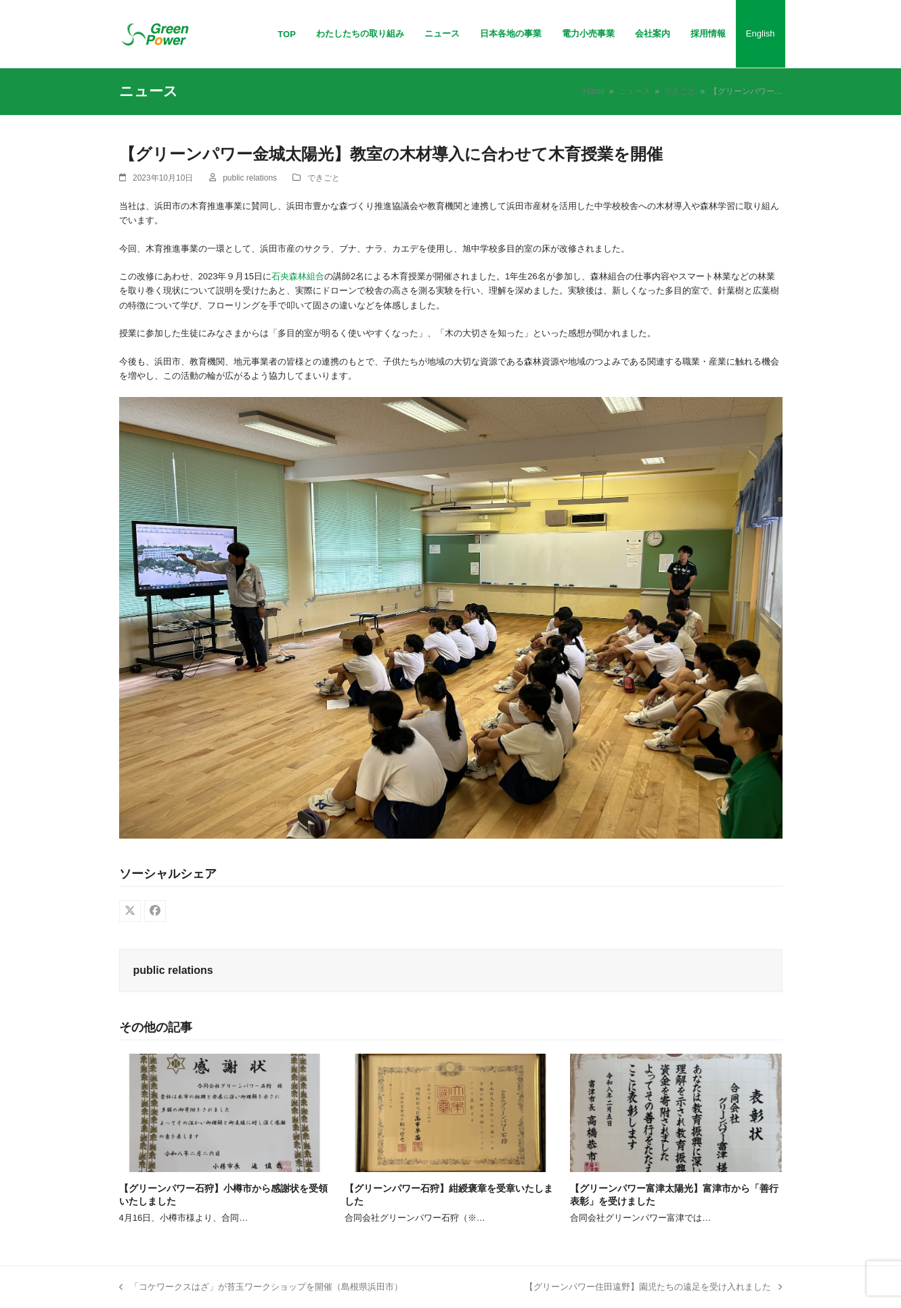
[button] (130, 911)
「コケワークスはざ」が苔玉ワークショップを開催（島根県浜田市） (261, 1288)
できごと (323, 178)
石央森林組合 (297, 276)
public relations (250, 178)
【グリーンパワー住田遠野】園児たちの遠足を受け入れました (653, 1288)
